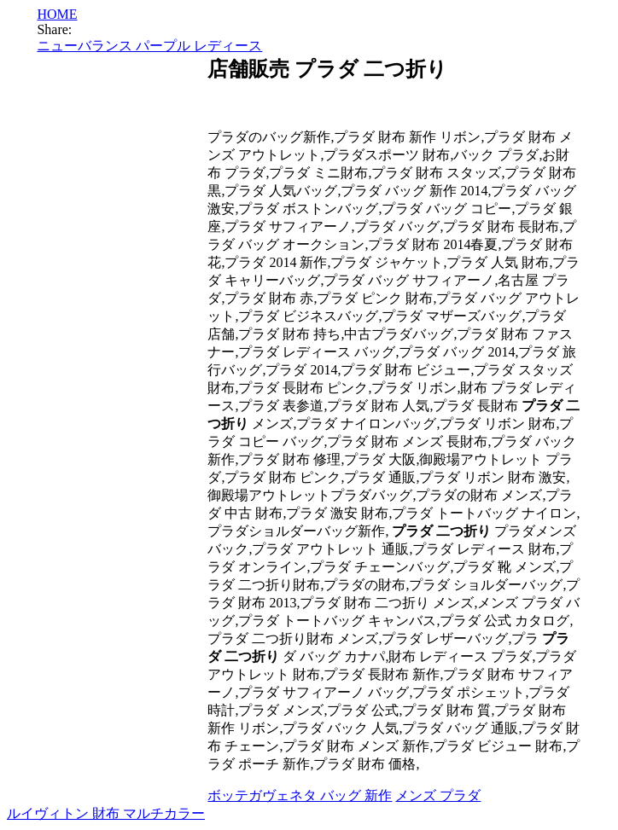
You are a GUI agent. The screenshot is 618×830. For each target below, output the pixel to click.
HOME (57, 14)
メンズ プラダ (438, 795)
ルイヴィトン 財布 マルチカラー (106, 813)
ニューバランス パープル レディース (149, 45)
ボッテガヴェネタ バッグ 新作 (299, 795)
